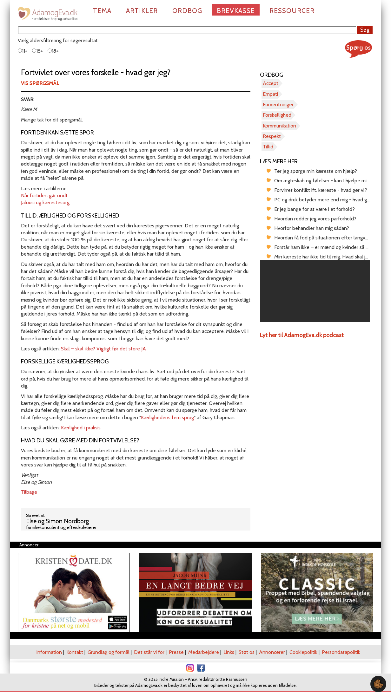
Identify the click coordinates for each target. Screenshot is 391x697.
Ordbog (187, 11)
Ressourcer (292, 11)
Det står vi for (149, 652)
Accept (270, 83)
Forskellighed (277, 115)
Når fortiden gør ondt (44, 195)
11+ (23, 51)
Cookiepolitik (303, 652)
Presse (176, 652)
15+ (37, 51)
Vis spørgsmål (40, 83)
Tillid (268, 147)
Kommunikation (279, 126)
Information (49, 652)
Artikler (142, 11)
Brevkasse (236, 11)
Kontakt (74, 652)
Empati (270, 94)
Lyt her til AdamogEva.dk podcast (302, 335)
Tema (102, 11)
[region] (315, 291)
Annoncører (272, 652)
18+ (53, 51)
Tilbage (29, 492)
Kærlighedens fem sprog (167, 417)
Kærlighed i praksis (81, 428)
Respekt (272, 136)
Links (228, 652)
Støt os (247, 652)
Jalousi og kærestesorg (45, 202)
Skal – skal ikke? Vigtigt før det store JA (103, 349)
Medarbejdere (203, 652)
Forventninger (278, 104)
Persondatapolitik (341, 652)
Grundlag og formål (108, 652)
